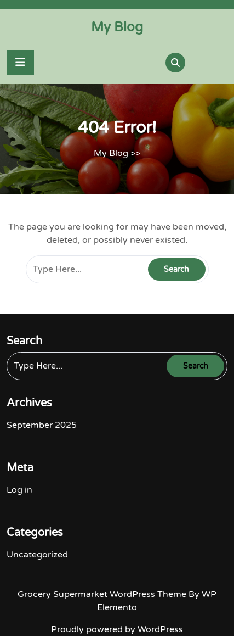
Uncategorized (37, 554)
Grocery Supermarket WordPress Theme (103, 594)
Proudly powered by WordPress (117, 629)
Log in (19, 489)
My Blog (117, 27)
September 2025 (42, 425)
